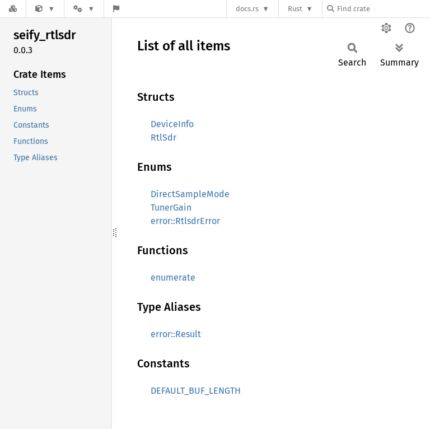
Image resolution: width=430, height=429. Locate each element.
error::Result (176, 334)
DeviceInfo (172, 124)
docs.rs (247, 8)
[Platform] (84, 8)
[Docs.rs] (13, 8)
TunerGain (171, 207)
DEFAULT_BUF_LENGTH (196, 390)
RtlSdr (163, 137)
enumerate (173, 277)
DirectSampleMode (190, 194)
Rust (295, 8)
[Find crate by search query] (383, 8)
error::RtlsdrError (185, 221)
